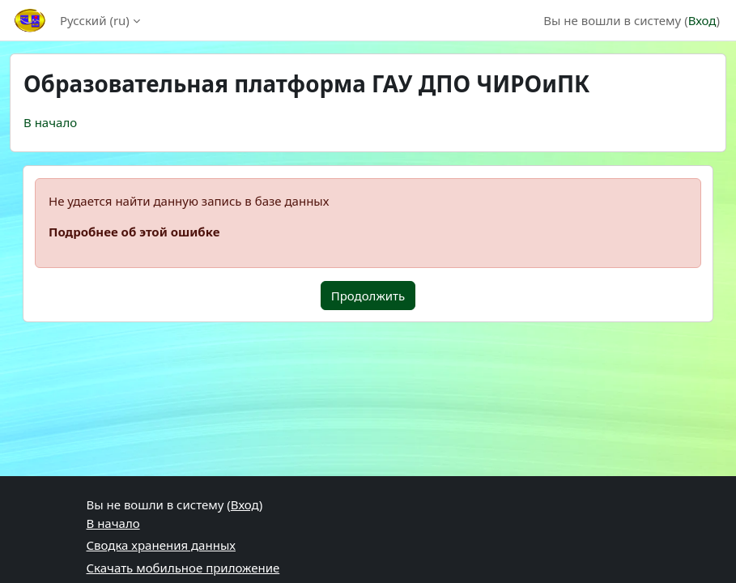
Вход (702, 20)
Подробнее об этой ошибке (134, 231)
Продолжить (368, 295)
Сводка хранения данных (161, 545)
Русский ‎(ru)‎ (95, 20)
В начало (50, 122)
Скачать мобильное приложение (183, 568)
